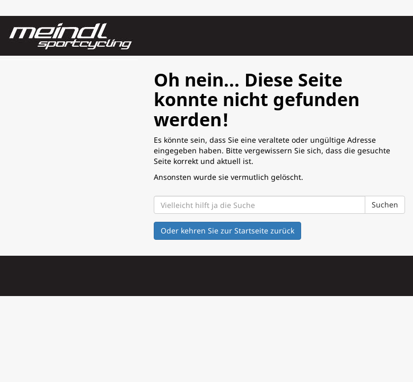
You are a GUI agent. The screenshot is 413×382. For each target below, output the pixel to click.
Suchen (385, 204)
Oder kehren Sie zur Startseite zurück (227, 230)
